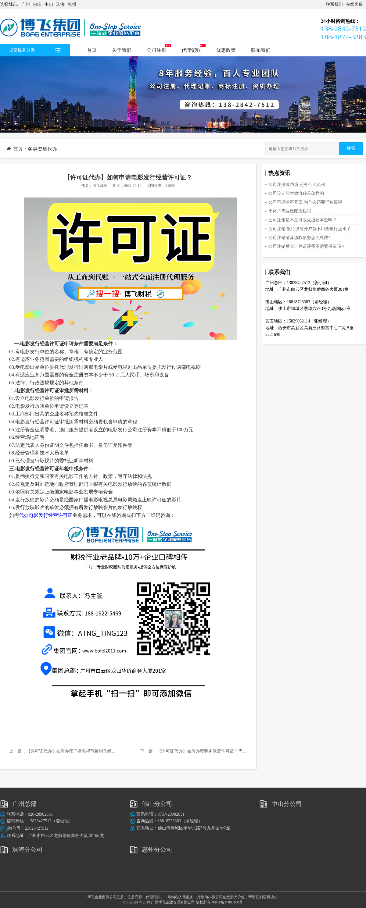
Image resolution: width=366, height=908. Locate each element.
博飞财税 (99, 185)
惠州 (72, 4)
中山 (49, 4)
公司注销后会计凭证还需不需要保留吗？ (306, 246)
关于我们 (121, 50)
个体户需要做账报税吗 (289, 211)
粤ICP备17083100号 (227, 902)
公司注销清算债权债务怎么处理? (299, 237)
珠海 (60, 4)
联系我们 (334, 4)
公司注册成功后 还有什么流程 (296, 184)
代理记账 (191, 50)
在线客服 (354, 4)
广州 (25, 4)
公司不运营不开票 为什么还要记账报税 (305, 202)
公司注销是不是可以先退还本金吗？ (302, 220)
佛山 (37, 4)
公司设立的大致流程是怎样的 (296, 193)
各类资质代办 (42, 148)
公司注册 (156, 50)
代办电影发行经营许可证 (46, 515)
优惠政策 (226, 50)
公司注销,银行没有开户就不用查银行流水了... (311, 228)
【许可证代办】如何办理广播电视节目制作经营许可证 (77, 751)
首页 (92, 50)
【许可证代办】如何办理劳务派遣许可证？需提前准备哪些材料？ (219, 751)
